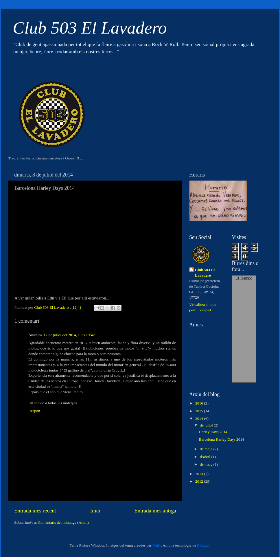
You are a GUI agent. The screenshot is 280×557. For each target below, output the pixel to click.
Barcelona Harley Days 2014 (221, 439)
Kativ (156, 545)
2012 (199, 481)
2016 (199, 403)
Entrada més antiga (155, 511)
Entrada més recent (35, 511)
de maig (206, 449)
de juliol (207, 425)
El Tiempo (244, 278)
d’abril (205, 457)
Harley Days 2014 (213, 432)
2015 (199, 411)
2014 (199, 418)
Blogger (203, 545)
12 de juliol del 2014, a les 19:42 (69, 335)
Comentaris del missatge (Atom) (63, 522)
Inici (95, 511)
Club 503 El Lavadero (90, 27)
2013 (199, 474)
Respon (34, 411)
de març (206, 464)
